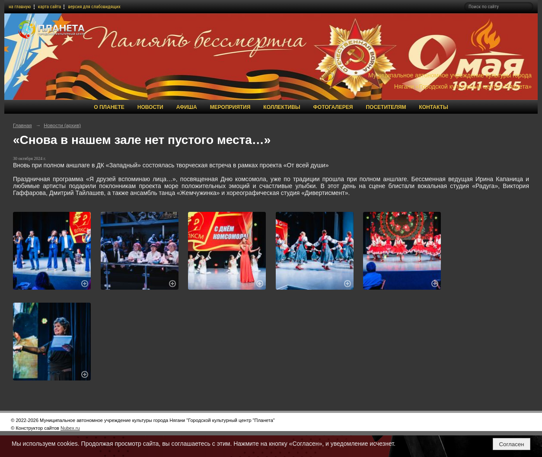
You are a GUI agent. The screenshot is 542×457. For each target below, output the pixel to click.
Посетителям (386, 107)
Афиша (186, 107)
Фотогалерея (333, 107)
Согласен (511, 444)
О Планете (109, 107)
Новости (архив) (62, 125)
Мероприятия (230, 107)
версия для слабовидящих (94, 7)
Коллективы (281, 107)
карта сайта (49, 7)
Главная (22, 125)
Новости (150, 107)
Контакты (433, 107)
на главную (20, 7)
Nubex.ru (70, 428)
